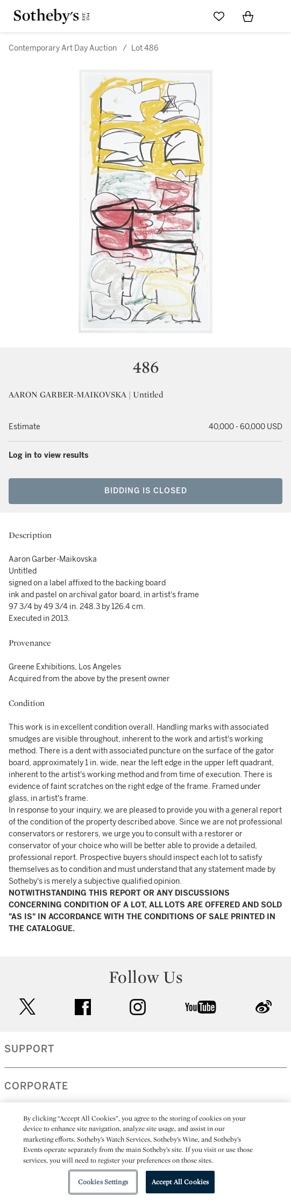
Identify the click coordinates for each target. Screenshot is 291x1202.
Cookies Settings (103, 1181)
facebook (83, 1007)
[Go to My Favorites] (219, 16)
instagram (138, 1007)
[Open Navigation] (277, 16)
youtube (200, 1007)
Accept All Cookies (180, 1181)
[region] (145, 1152)
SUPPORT (29, 1049)
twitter (27, 1006)
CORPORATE (36, 1086)
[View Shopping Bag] (248, 16)
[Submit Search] (189, 16)
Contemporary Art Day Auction (63, 48)
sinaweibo (263, 1007)
